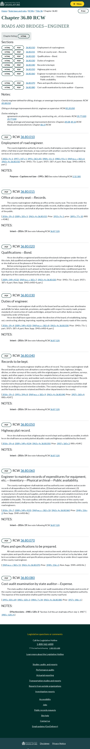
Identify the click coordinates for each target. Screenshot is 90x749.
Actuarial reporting (45, 675)
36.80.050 (30, 69)
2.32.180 (77, 176)
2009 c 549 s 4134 (23, 443)
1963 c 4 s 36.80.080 (52, 599)
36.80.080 (30, 87)
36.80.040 (30, 65)
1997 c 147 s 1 (20, 158)
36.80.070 (30, 83)
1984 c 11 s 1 (48, 158)
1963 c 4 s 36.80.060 (60, 510)
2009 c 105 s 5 (21, 216)
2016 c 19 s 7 (8, 510)
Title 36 (39, 11)
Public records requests (45, 710)
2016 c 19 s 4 (8, 325)
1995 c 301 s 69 (9, 599)
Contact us (45, 721)
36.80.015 (30, 52)
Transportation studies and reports (45, 680)
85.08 (67, 122)
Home (4, 11)
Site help (45, 715)
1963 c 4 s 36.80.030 (59, 325)
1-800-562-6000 (45, 644)
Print (83, 11)
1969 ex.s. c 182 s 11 (11, 565)
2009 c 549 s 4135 (23, 510)
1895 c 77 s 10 (76, 216)
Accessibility (45, 699)
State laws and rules (18, 11)
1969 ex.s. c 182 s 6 (75, 158)
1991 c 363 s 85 (34, 158)
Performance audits (45, 670)
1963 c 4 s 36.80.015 (38, 216)
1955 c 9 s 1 (58, 216)
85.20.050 (70, 108)
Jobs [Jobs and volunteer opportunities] (45, 704)
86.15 (42, 124)
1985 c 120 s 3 (23, 599)
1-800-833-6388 (54, 648)
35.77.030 (11, 119)
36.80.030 (30, 60)
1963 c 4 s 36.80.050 (41, 443)
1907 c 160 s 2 (63, 443)
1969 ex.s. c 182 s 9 (37, 394)
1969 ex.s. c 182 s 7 (28, 279)
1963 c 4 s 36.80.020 (47, 279)
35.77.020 (81, 116)
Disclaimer (45, 743)
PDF (19, 47)
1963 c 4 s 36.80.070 (31, 565)
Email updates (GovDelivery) (45, 726)
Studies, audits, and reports (45, 664)
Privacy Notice (59, 743)
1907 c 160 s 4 (77, 394)
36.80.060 (30, 73)
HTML (23, 36)
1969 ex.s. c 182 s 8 (40, 325)
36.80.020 (30, 56)
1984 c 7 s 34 (37, 599)
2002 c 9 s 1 (7, 158)
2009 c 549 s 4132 (10, 279)
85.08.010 (6, 103)
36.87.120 (54, 231)
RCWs (31, 11)
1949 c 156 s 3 (52, 565)
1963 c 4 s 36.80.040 (56, 394)
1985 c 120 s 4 (7, 614)
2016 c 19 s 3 (8, 216)
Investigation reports (45, 691)
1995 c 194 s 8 (21, 394)
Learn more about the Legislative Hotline (45, 654)
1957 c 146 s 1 (74, 599)
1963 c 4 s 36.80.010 (10, 161)
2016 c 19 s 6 (8, 443)
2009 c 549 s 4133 (23, 325)
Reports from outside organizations (45, 686)
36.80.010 (30, 47)
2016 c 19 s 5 (8, 394)
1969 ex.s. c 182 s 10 (41, 510)
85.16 (73, 122)
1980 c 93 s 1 (60, 158)
